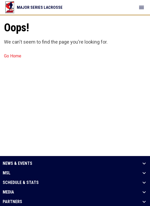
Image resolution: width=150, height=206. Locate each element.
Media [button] (8, 192)
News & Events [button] (17, 163)
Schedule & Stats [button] (21, 182)
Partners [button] (12, 202)
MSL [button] (6, 173)
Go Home (12, 55)
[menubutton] (141, 7)
